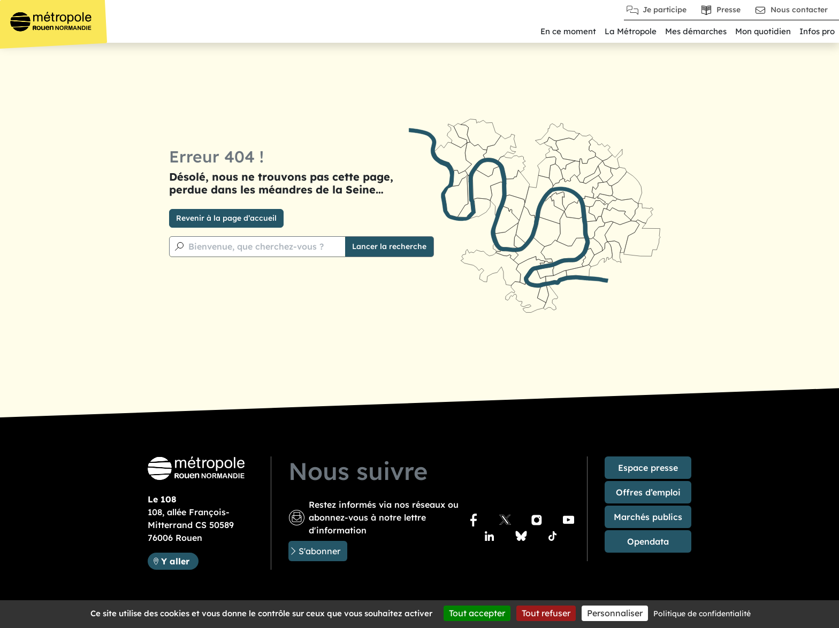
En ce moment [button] (568, 31)
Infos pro (817, 31)
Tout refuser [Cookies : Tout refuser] (546, 613)
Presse (728, 9)
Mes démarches (696, 31)
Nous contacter (799, 9)
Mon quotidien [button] (763, 31)
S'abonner (319, 551)
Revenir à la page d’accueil (226, 218)
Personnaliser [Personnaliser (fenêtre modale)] (615, 613)
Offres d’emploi (648, 492)
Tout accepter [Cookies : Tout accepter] (477, 613)
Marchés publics (648, 516)
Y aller (175, 561)
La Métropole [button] (631, 31)
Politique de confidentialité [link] (702, 613)
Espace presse (648, 467)
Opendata (648, 541)
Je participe (665, 9)
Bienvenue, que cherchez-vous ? (256, 246)
